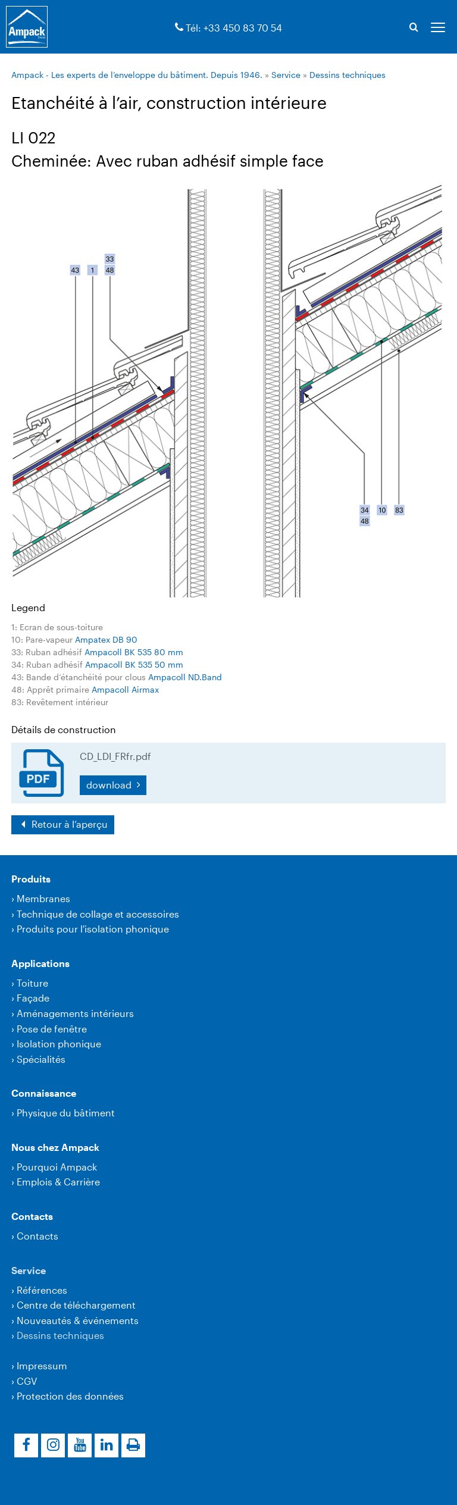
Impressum (42, 1365)
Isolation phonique (59, 1043)
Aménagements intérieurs (75, 1013)
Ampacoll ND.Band (185, 677)
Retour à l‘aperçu (68, 824)
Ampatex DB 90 (106, 639)
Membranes (43, 898)
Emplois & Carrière (58, 1181)
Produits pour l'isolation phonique (93, 928)
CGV (27, 1381)
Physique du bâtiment (66, 1112)
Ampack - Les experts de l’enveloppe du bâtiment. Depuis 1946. (136, 75)
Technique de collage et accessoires (98, 913)
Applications (40, 963)
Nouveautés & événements (78, 1320)
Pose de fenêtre (52, 1028)
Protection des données (70, 1395)
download (110, 784)
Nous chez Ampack (55, 1147)
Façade (33, 997)
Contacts (32, 1216)
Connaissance (43, 1093)
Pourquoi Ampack (57, 1166)
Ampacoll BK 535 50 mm (134, 664)
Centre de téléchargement (76, 1304)
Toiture (32, 982)
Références (42, 1290)
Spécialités (41, 1059)
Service (286, 75)
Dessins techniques (347, 75)
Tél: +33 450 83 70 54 (234, 27)
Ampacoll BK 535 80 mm (133, 652)
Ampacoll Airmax (125, 689)
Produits (31, 878)
